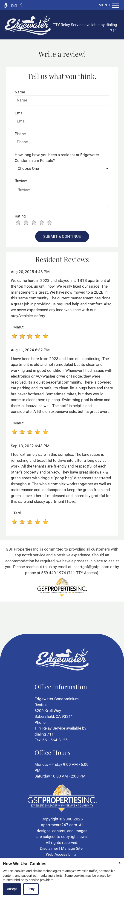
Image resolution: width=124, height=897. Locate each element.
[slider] (36, 222)
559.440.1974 (53, 572)
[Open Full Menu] (108, 5)
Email (19, 113)
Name (20, 92)
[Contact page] (14, 5)
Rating (20, 216)
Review (21, 180)
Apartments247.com (59, 824)
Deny (31, 889)
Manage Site (72, 848)
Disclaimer (49, 848)
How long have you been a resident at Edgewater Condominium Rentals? (57, 157)
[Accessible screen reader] (6, 5)
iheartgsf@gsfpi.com (90, 566)
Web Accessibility (61, 854)
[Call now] (22, 5)
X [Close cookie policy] (120, 863)
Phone (20, 133)
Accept (12, 889)
